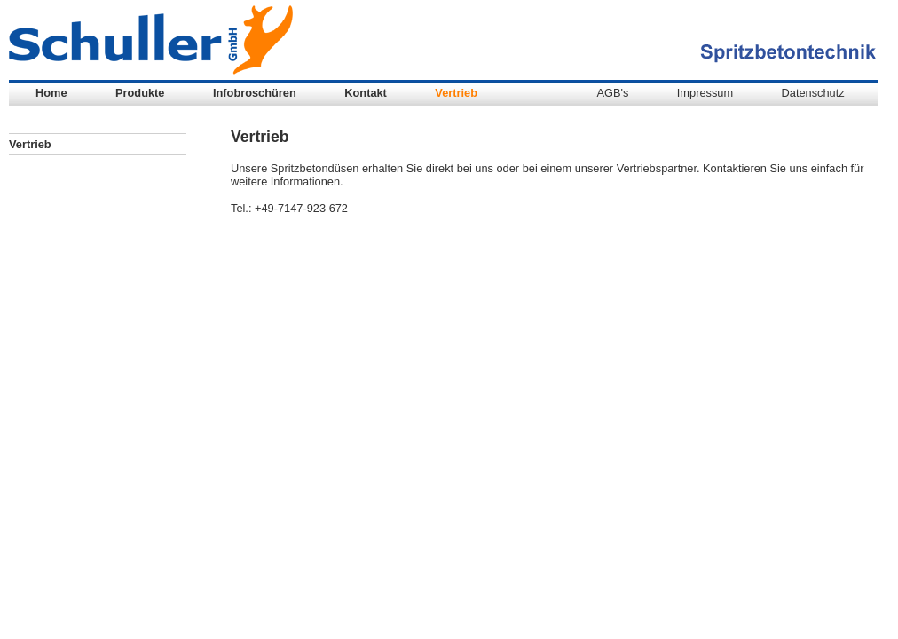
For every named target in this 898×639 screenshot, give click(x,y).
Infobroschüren (254, 92)
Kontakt (365, 92)
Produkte (139, 92)
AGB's (612, 92)
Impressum (705, 92)
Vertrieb (456, 92)
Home (51, 92)
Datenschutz (813, 92)
